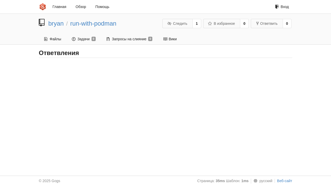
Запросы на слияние (130, 39)
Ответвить (266, 23)
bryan (56, 23)
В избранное (221, 23)
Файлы (52, 39)
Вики (170, 39)
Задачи (83, 39)
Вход (282, 7)
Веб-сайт (284, 181)
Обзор (81, 7)
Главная (59, 7)
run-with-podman (93, 23)
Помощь (102, 7)
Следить (177, 23)
